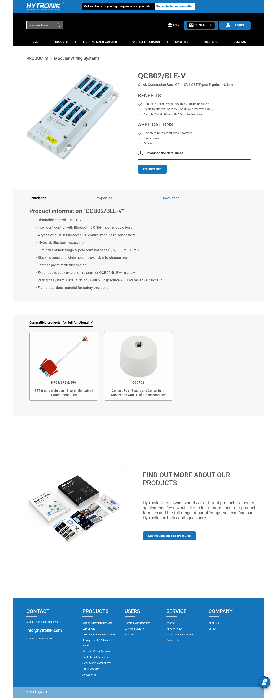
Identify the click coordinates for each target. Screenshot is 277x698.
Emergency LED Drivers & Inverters (96, 643)
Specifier (129, 634)
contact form (45, 638)
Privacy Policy (174, 628)
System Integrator (135, 628)
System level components (96, 663)
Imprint (170, 622)
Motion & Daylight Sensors (97, 622)
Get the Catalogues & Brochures (169, 535)
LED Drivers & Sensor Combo (98, 634)
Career (212, 628)
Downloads (172, 640)
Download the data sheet (164, 153)
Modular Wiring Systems (96, 651)
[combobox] (40, 25)
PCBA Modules (90, 668)
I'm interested (152, 169)
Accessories (89, 674)
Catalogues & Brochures (179, 634)
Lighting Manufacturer (137, 622)
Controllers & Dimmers (95, 657)
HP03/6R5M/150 (63, 382)
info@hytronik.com (44, 630)
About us (214, 622)
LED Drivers (88, 628)
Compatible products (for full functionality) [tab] (61, 322)
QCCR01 (138, 382)
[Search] (58, 25)
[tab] (60, 198)
